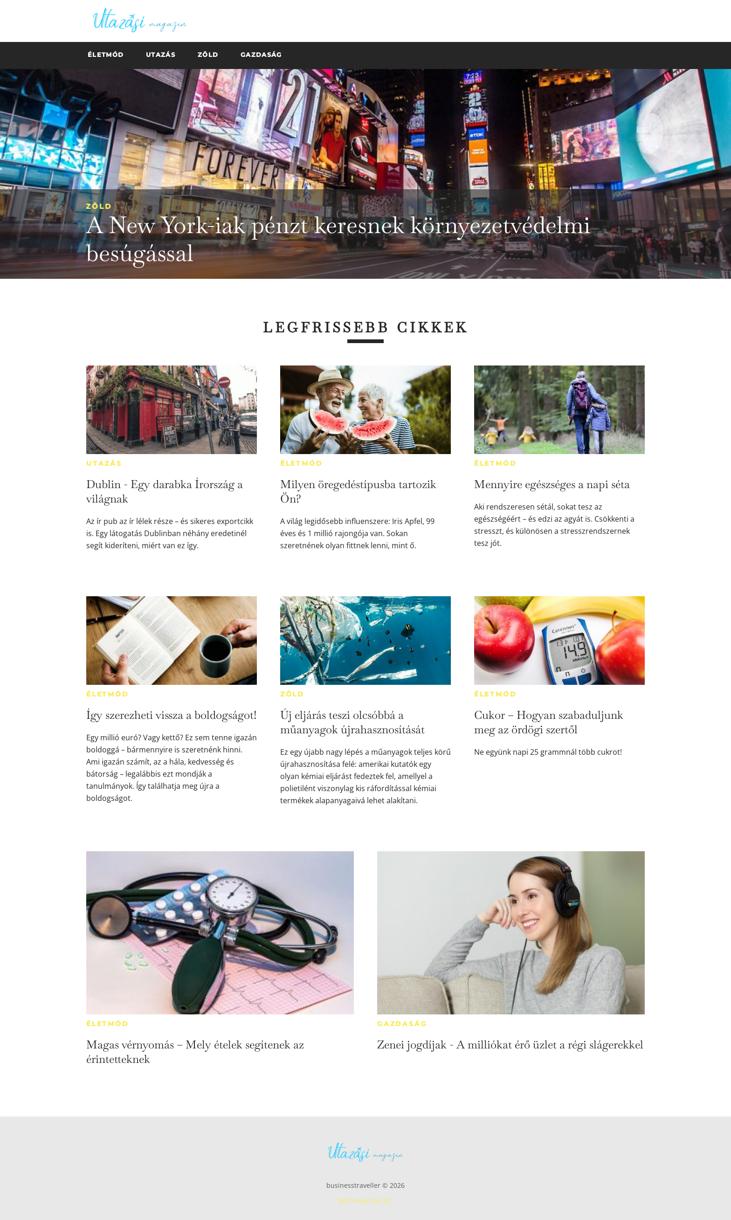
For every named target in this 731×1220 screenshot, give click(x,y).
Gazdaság (402, 1024)
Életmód (301, 463)
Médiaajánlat (365, 1200)
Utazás (104, 463)
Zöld (99, 206)
